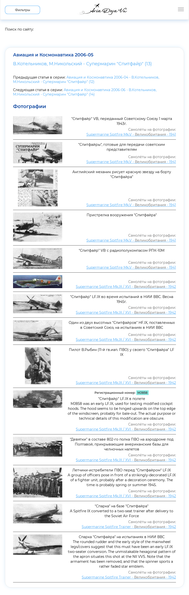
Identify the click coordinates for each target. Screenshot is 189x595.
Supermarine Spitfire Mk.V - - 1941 (131, 134)
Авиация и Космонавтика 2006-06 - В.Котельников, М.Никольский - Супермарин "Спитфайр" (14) (85, 92)
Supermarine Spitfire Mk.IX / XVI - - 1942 (126, 286)
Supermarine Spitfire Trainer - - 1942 (129, 527)
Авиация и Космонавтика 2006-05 (53, 54)
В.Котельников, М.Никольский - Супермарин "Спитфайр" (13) (82, 63)
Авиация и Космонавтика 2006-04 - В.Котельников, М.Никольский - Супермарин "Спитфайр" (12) (86, 79)
